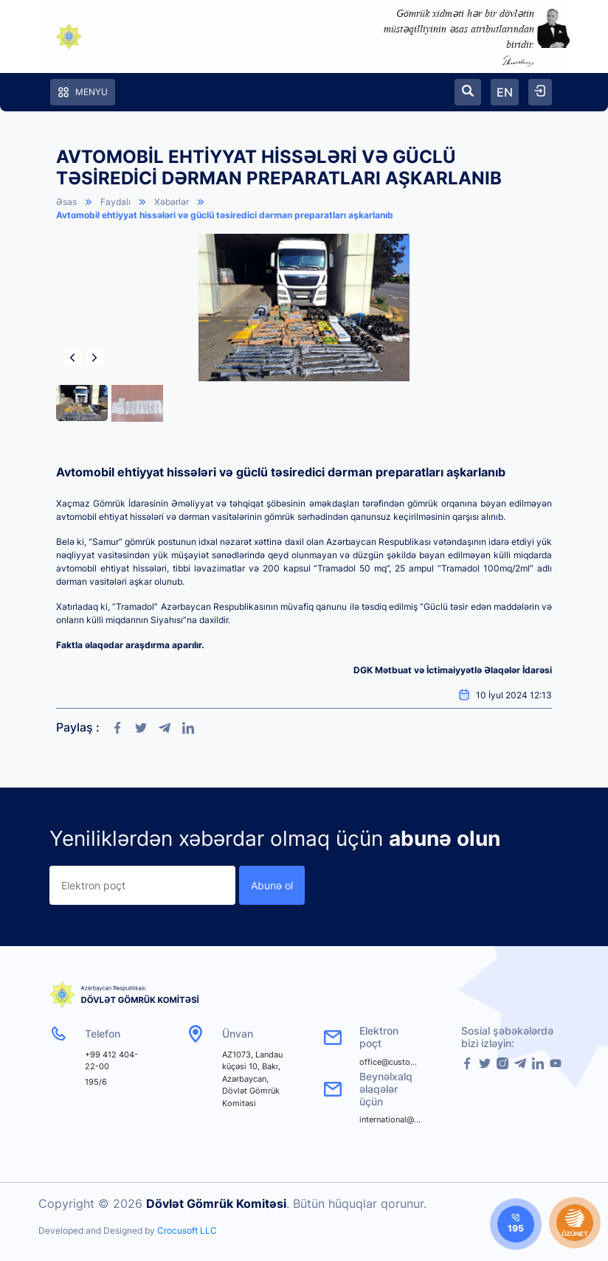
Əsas (66, 201)
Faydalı (115, 201)
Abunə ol (272, 885)
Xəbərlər (171, 201)
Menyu (83, 92)
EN (505, 92)
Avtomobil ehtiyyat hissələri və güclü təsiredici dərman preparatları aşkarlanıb (224, 214)
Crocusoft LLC (187, 1230)
